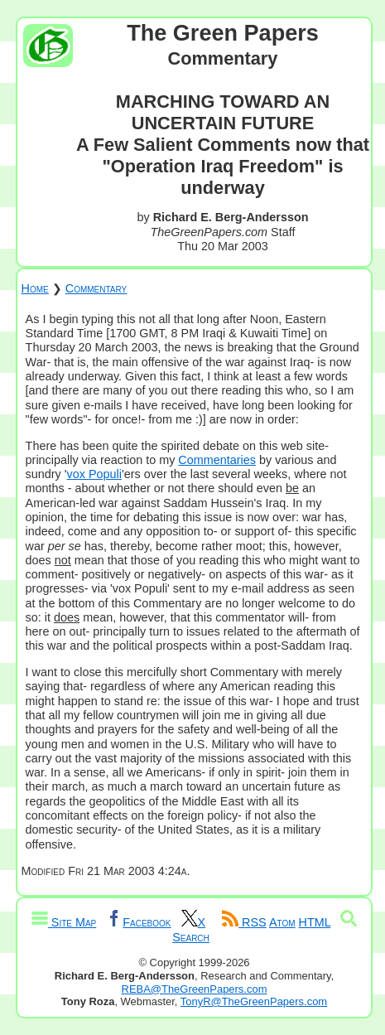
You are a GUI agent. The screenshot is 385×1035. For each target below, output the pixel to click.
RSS (244, 922)
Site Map (63, 922)
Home (35, 288)
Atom (282, 922)
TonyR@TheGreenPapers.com (253, 1001)
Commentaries (217, 460)
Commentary (96, 288)
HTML (315, 922)
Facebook (138, 922)
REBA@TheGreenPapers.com (194, 989)
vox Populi (94, 474)
